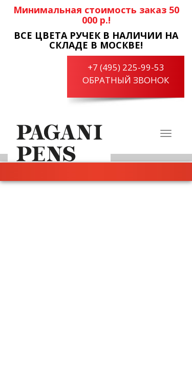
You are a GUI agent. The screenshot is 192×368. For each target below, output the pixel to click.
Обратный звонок (125, 80)
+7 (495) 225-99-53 (126, 67)
